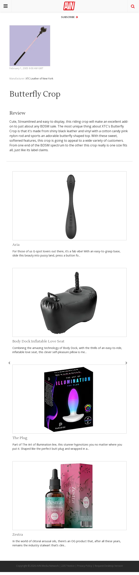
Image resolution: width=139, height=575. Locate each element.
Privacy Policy (84, 565)
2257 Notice (68, 565)
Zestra (17, 534)
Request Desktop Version (109, 565)
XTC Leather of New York (39, 78)
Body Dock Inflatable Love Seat (38, 341)
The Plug (19, 438)
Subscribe (69, 17)
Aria (15, 244)
